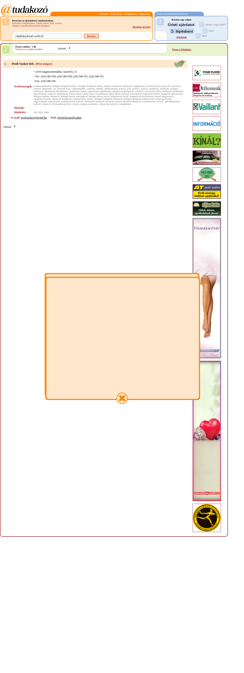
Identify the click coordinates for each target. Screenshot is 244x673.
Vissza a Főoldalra (181, 49)
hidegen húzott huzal (99, 96)
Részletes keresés (141, 27)
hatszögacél (136, 93)
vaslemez (93, 104)
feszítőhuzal (101, 93)
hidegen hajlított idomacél (46, 96)
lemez (90, 99)
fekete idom (88, 93)
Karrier (104, 14)
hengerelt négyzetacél (172, 93)
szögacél (46, 104)
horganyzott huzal (119, 96)
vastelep (91, 88)
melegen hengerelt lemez (90, 86)
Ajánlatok (181, 37)
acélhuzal (153, 88)
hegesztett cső (49, 88)
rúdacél (107, 86)
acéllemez (38, 91)
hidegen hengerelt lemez (64, 86)
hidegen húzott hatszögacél (74, 96)
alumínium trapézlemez (99, 91)
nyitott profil (153, 86)
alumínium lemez (77, 91)
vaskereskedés (78, 88)
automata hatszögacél (122, 91)
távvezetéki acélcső (61, 104)
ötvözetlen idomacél (94, 101)
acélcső (144, 88)
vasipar (83, 104)
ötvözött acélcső (114, 101)
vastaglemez (125, 104)
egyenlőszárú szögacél (44, 93)
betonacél (127, 86)
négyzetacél (54, 101)
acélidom (164, 88)
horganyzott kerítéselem (141, 96)
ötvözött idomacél (132, 101)
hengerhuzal (140, 86)
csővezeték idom (152, 91)
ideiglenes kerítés (42, 99)
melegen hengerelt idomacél (108, 99)
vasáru (75, 104)
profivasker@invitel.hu (34, 117)
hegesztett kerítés (151, 93)
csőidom (139, 91)
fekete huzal (75, 93)
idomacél (116, 86)
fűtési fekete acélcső (119, 93)
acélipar (174, 88)
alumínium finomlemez (56, 91)
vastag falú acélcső (108, 104)
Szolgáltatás (130, 14)
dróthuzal (166, 91)
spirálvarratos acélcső (115, 88)
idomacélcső (80, 99)
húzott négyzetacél (164, 96)
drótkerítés (178, 91)
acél (129, 88)
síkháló (99, 88)
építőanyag (62, 93)
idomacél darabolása (62, 99)
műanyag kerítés (163, 99)
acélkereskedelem (42, 86)
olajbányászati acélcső (72, 101)
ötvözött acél (63, 88)
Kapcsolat (144, 14)
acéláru (135, 88)
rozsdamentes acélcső (153, 101)
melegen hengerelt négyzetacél (139, 99)
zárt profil (165, 86)
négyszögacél (40, 101)
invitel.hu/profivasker (69, 117)
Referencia (116, 14)
